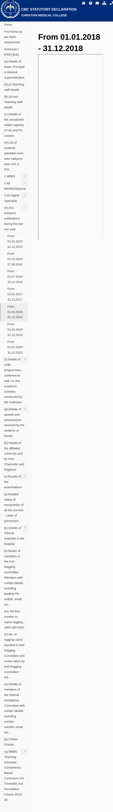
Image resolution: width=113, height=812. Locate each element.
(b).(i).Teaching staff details (14, 87)
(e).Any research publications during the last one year (16, 218)
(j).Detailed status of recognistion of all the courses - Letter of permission (14, 508)
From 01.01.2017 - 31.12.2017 (15, 294)
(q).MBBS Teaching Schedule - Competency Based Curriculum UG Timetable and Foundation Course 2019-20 (16, 774)
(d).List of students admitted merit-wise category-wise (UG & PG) (14, 156)
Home (8, 24)
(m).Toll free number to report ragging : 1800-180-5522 (14, 619)
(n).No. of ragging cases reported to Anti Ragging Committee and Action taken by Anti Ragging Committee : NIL (14, 656)
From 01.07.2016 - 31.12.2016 (15, 277)
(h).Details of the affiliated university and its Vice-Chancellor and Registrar (14, 456)
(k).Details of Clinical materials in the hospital (16, 535)
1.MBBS (16, 176)
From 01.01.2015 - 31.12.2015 (15, 241)
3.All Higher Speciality (16, 197)
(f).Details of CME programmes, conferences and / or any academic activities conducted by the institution (16, 380)
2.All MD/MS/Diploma (16, 185)
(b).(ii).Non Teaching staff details (13, 102)
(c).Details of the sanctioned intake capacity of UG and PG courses (14, 125)
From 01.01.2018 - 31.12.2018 (15, 312)
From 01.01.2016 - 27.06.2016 (15, 259)
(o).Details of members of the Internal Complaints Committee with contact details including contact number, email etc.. (14, 708)
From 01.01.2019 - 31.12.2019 (15, 330)
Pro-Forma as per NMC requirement (13, 37)
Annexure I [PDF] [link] (11, 52)
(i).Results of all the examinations (16, 481)
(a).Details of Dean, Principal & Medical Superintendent (14, 69)
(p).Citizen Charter (11, 742)
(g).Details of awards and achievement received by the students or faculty (16, 422)
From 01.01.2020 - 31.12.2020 (15, 347)
